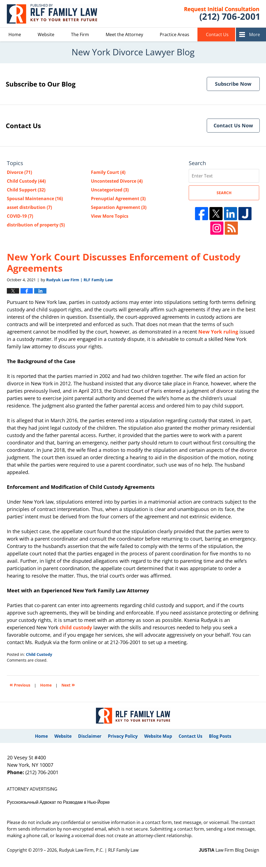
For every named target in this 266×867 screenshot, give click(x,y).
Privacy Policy (123, 736)
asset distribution (29, 207)
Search (224, 192)
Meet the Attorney (124, 34)
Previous (20, 684)
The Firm (80, 34)
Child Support (26, 190)
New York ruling (218, 331)
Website (46, 34)
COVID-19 (20, 216)
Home (14, 34)
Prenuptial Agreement (118, 199)
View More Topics (109, 216)
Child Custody (39, 654)
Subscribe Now (233, 84)
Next (68, 684)
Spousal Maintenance (35, 199)
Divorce (19, 172)
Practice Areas (174, 34)
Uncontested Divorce (117, 181)
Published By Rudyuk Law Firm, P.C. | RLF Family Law (215, 14)
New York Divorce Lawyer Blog (53, 14)
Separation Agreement (118, 207)
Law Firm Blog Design (229, 850)
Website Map (158, 736)
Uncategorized (110, 190)
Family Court (108, 172)
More (254, 34)
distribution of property (36, 225)
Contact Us (217, 34)
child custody (76, 627)
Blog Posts (220, 736)
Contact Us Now (233, 125)
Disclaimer (89, 736)
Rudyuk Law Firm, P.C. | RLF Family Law (98, 850)
